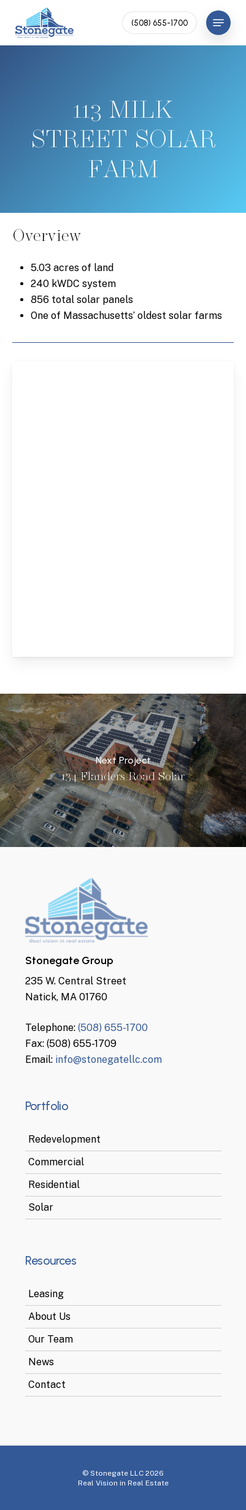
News (41, 1362)
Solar (40, 1207)
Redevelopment (64, 1139)
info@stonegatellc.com (108, 1059)
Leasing (46, 1294)
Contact (47, 1384)
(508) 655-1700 (113, 1027)
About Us (49, 1316)
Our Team (50, 1339)
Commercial (56, 1162)
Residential (54, 1184)
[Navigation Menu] (218, 23)
